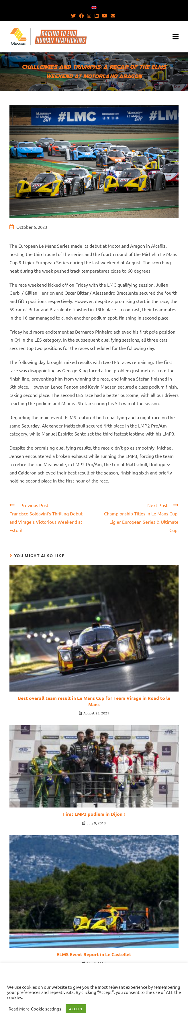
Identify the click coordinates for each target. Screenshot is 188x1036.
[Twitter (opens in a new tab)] (74, 15)
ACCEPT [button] (76, 1008)
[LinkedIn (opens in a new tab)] (96, 15)
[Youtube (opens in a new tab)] (104, 15)
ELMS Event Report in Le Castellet (93, 954)
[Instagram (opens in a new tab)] (89, 15)
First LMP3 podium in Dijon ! (94, 814)
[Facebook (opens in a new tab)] (81, 15)
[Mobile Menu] (176, 36)
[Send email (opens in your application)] (113, 15)
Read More (19, 1008)
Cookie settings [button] (46, 1008)
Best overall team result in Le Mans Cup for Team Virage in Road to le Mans (94, 701)
